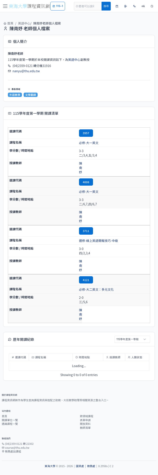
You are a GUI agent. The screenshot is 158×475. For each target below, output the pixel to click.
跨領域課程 (86, 416)
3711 (86, 231)
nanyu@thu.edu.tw (26, 71)
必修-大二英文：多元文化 (96, 289)
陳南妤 (80, 167)
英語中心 (24, 23)
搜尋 (106, 6)
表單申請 (85, 420)
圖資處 (80, 466)
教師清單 (85, 428)
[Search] (88, 6)
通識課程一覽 (10, 424)
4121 (86, 280)
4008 (86, 182)
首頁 (8, 23)
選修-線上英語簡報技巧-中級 (98, 240)
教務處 (91, 466)
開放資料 (85, 424)
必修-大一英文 (88, 143)
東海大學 (50, 466)
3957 (86, 133)
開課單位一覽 (10, 420)
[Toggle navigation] (5, 6)
